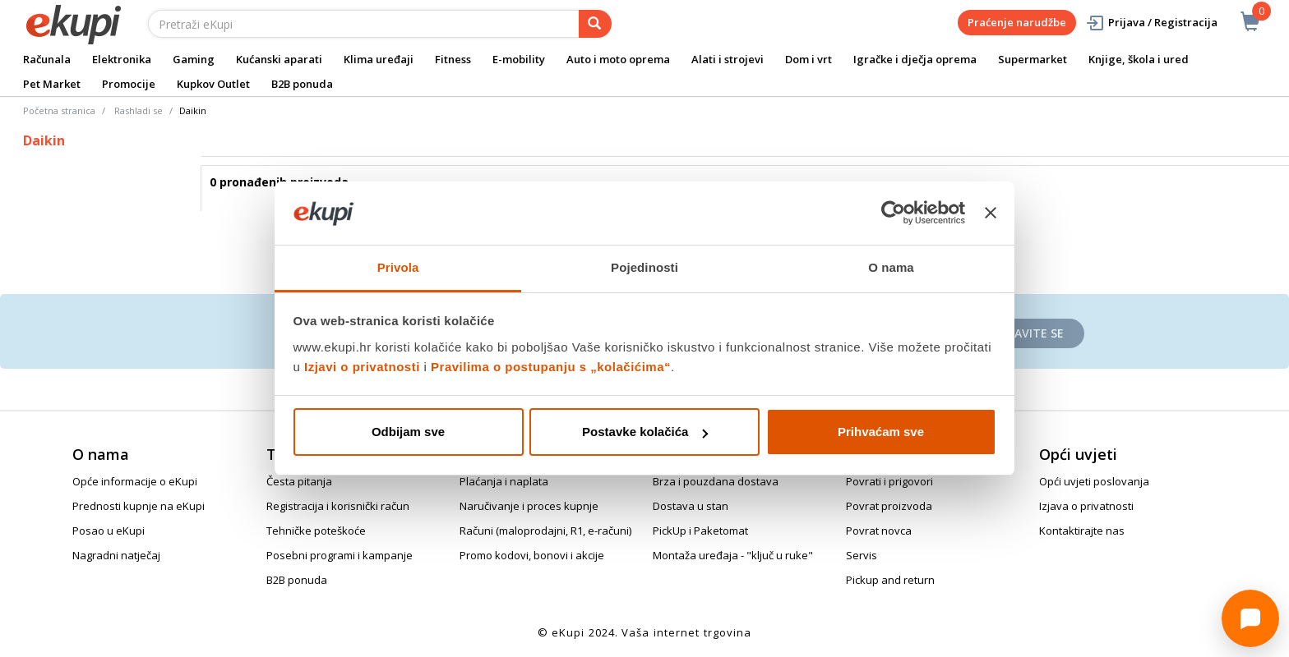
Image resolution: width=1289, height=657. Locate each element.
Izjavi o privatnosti (362, 367)
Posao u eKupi (108, 530)
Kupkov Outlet (213, 83)
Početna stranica (59, 110)
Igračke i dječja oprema (915, 59)
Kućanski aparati (279, 59)
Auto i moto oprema (618, 59)
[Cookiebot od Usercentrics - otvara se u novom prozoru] (893, 213)
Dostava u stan (690, 505)
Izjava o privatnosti (1086, 505)
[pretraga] (595, 24)
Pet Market (52, 83)
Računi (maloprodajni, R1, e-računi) (545, 530)
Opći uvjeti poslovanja (1094, 481)
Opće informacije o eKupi (134, 481)
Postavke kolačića (645, 432)
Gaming (194, 59)
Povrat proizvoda (889, 505)
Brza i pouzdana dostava (715, 481)
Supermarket (1032, 59)
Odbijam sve (408, 432)
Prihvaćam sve (881, 432)
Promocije (128, 83)
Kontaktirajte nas (1082, 530)
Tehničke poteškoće (316, 530)
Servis (861, 555)
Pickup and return (890, 579)
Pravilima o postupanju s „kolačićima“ (551, 367)
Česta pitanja (299, 481)
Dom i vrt (808, 59)
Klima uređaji (378, 59)
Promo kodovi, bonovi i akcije (532, 555)
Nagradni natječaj (116, 555)
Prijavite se (1028, 333)
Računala (47, 59)
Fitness (453, 59)
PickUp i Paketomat (700, 530)
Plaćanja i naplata (504, 481)
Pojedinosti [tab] (644, 267)
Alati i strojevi (727, 59)
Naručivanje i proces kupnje (529, 505)
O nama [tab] (891, 267)
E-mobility (518, 59)
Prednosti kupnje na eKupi (138, 505)
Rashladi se (138, 110)
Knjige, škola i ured (1138, 59)
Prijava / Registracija (1151, 22)
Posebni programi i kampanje (339, 555)
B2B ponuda (302, 83)
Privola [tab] (398, 267)
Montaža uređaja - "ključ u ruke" (733, 555)
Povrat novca (879, 530)
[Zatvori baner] (990, 213)
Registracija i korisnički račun (337, 505)
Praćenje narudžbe (1017, 22)
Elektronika (121, 59)
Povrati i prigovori (889, 481)
